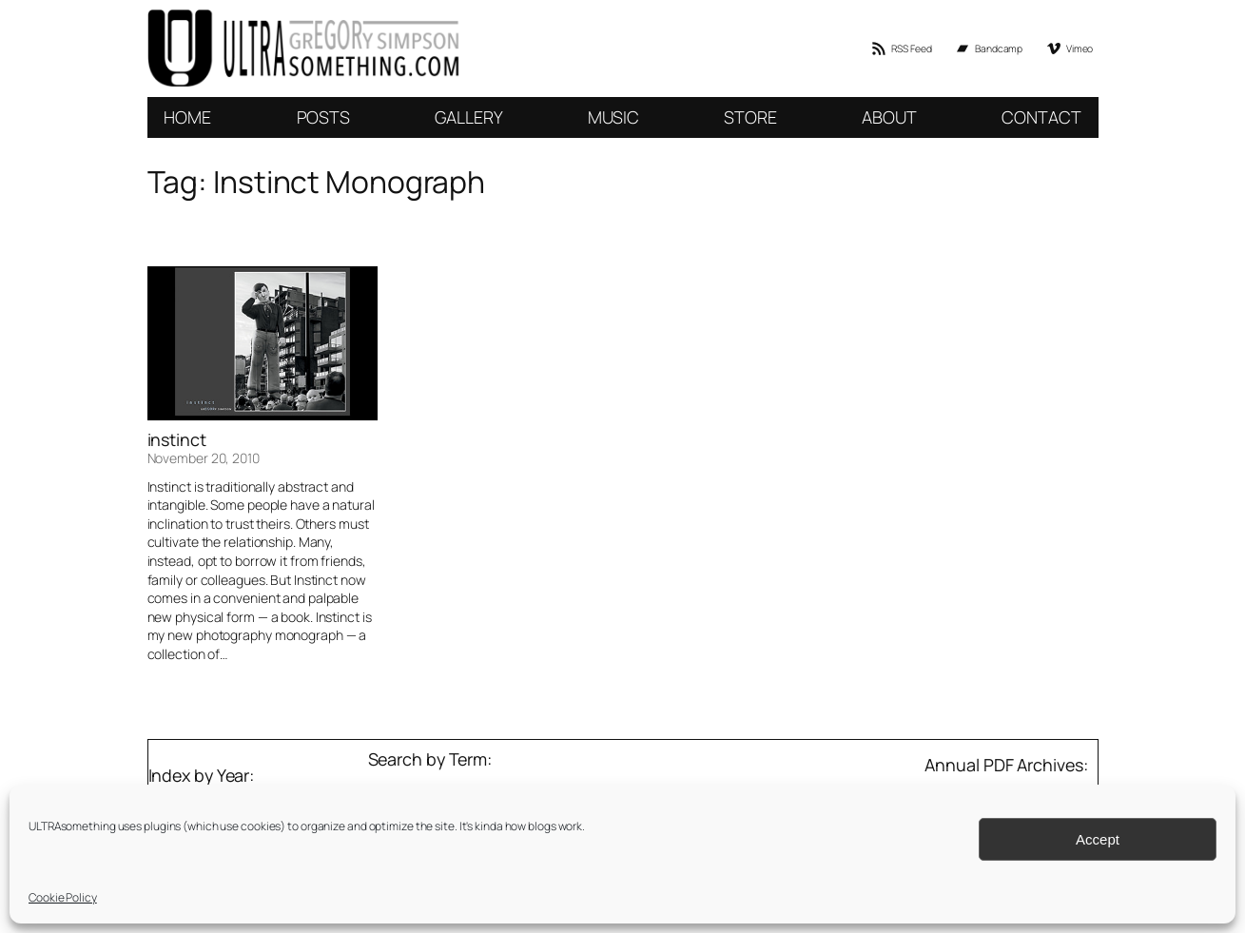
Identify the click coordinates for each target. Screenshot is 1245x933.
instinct (176, 439)
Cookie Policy (63, 897)
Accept (1097, 839)
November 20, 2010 (203, 458)
